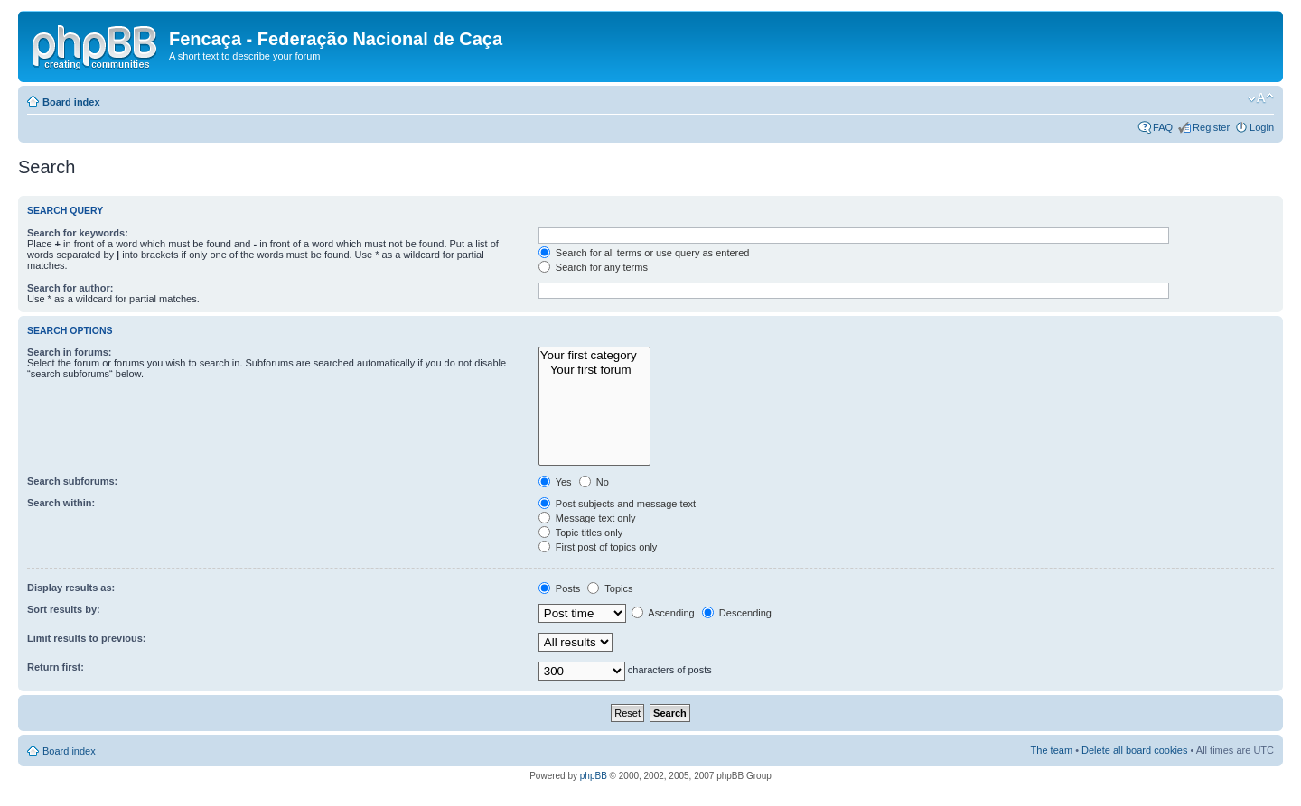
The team (1051, 750)
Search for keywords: (77, 232)
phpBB (593, 776)
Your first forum (594, 370)
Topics (609, 588)
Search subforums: (72, 481)
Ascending (663, 612)
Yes (555, 482)
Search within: (61, 502)
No (594, 482)
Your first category (594, 355)
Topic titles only (580, 532)
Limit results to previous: (86, 638)
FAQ (1163, 127)
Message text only (587, 518)
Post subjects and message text (617, 503)
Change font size (1261, 98)
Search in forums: (69, 352)
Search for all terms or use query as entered (644, 252)
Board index (71, 102)
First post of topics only (598, 547)
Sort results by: (63, 609)
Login (1262, 127)
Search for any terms (593, 267)
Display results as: (71, 587)
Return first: (55, 667)
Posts (559, 588)
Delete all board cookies (1134, 750)
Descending (737, 612)
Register (1211, 127)
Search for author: (70, 288)
